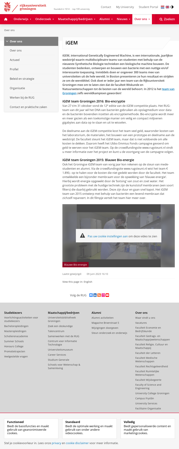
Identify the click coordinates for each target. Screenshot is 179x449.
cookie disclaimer (77, 443)
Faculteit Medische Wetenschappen (146, 359)
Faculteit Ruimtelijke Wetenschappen (147, 373)
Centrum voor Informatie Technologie (62, 342)
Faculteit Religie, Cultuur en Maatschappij (151, 346)
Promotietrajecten (14, 351)
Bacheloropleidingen (16, 326)
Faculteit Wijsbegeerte (148, 379)
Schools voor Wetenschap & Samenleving (64, 366)
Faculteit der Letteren (147, 353)
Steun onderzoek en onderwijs (109, 333)
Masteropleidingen (15, 331)
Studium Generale (58, 359)
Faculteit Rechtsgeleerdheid (151, 366)
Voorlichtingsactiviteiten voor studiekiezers (21, 319)
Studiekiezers (13, 312)
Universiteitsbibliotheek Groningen (62, 319)
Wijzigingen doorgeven (105, 327)
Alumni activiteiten (103, 317)
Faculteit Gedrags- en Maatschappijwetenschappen (152, 337)
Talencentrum (56, 331)
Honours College (13, 346)
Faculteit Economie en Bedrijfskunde (148, 329)
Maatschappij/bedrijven (63, 312)
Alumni (96, 312)
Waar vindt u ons (145, 317)
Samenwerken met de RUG (63, 336)
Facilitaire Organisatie (148, 408)
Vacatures (141, 322)
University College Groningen (152, 393)
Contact (106, 7)
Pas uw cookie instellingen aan (108, 236)
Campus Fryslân (144, 398)
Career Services (57, 354)
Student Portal (148, 7)
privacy (56, 443)
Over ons (9, 30)
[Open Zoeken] (167, 19)
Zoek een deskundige (60, 326)
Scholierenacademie (16, 336)
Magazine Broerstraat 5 (105, 322)
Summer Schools (14, 341)
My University (125, 7)
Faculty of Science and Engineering (148, 386)
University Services (146, 403)
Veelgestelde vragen (16, 356)
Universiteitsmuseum (60, 349)
